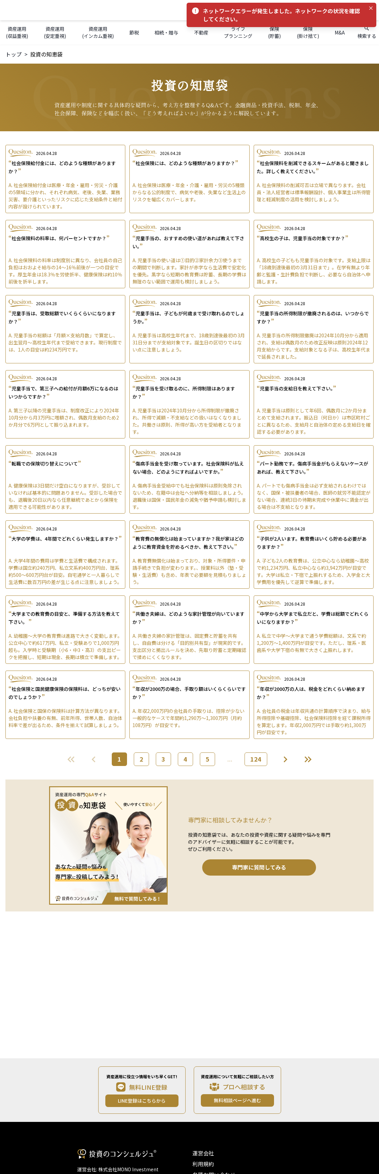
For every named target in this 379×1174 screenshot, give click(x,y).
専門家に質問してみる (259, 867)
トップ (13, 54)
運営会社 (203, 1153)
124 (255, 758)
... (229, 758)
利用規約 (203, 1164)
